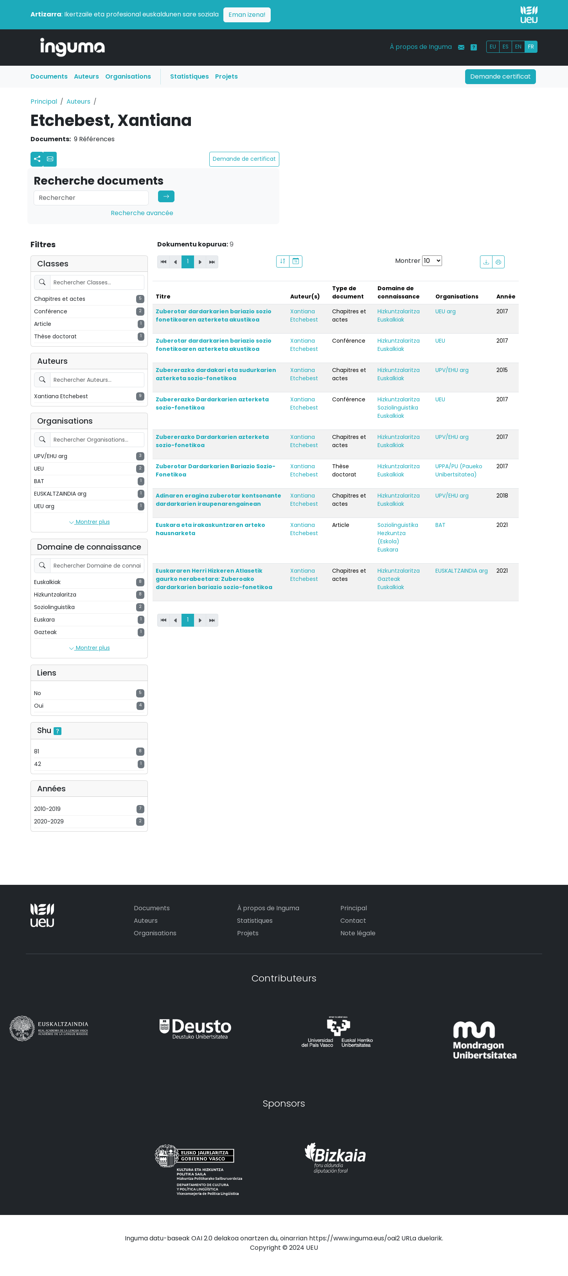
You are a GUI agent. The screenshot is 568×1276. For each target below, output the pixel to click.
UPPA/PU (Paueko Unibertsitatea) (458, 470)
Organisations (128, 76)
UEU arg (445, 311)
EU (493, 46)
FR (531, 46)
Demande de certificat (244, 159)
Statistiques (189, 76)
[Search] (91, 198)
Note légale (358, 933)
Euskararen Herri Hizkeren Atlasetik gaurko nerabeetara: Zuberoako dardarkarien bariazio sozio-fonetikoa (214, 579)
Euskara (387, 550)
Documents (49, 76)
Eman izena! (247, 14)
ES (506, 46)
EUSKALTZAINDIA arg (461, 571)
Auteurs (86, 76)
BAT (440, 525)
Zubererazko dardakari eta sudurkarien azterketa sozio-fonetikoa (216, 374)
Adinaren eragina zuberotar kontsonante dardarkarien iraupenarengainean (218, 500)
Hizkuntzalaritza (398, 311)
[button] (50, 159)
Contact (353, 920)
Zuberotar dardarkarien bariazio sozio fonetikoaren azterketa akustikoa (213, 315)
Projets (226, 76)
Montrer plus (89, 522)
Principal (44, 101)
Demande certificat (500, 76)
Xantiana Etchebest (304, 315)
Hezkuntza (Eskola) (391, 537)
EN (518, 46)
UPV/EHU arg (452, 370)
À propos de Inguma (421, 46)
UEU (440, 341)
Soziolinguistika (397, 408)
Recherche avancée (142, 212)
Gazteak (388, 579)
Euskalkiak (390, 319)
